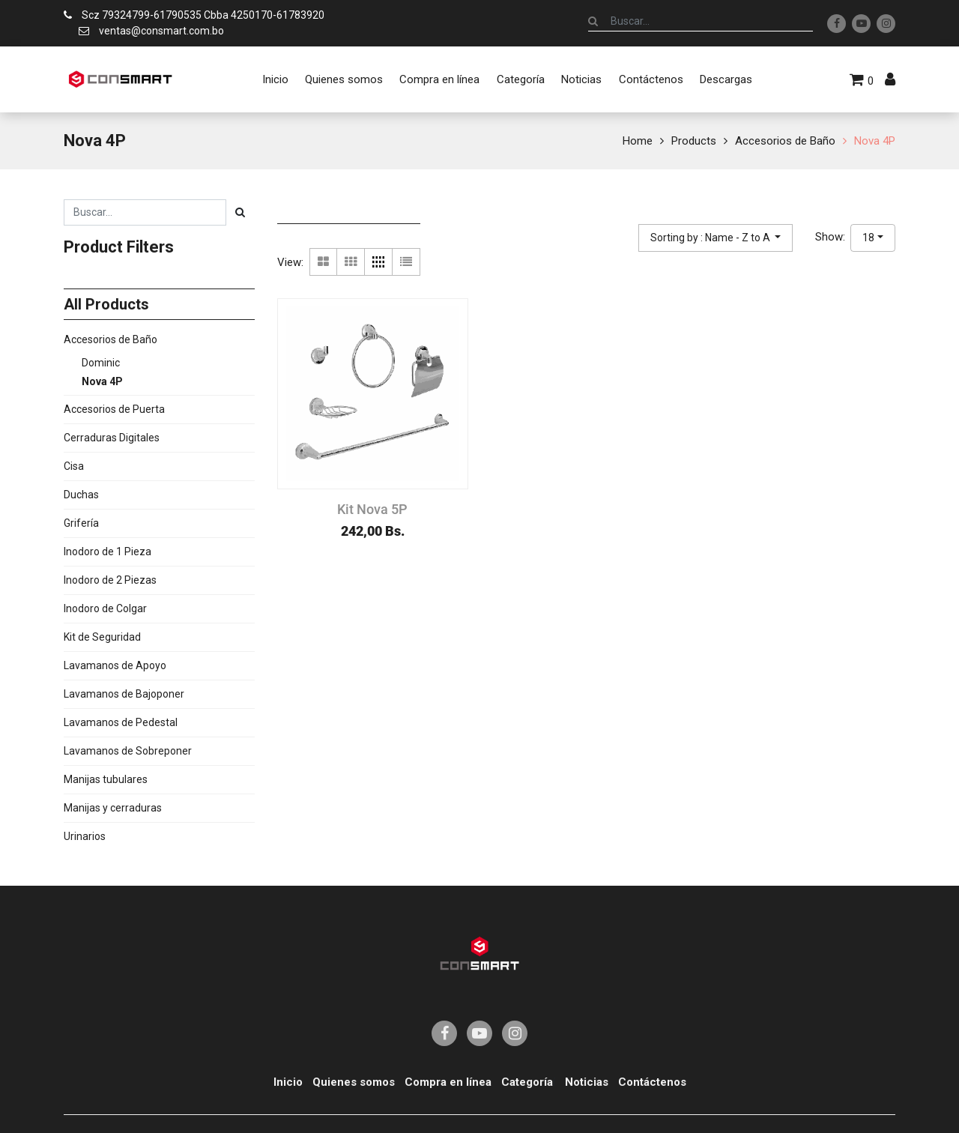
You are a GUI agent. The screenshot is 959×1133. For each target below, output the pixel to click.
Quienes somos (353, 1082)
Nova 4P (874, 141)
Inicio (288, 1082)
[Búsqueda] (593, 21)
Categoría (527, 1082)
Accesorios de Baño (785, 141)
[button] (715, 238)
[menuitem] (274, 79)
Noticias (586, 1082)
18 (868, 238)
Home (638, 141)
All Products (106, 304)
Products (693, 141)
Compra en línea (448, 1082)
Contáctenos (652, 1082)
